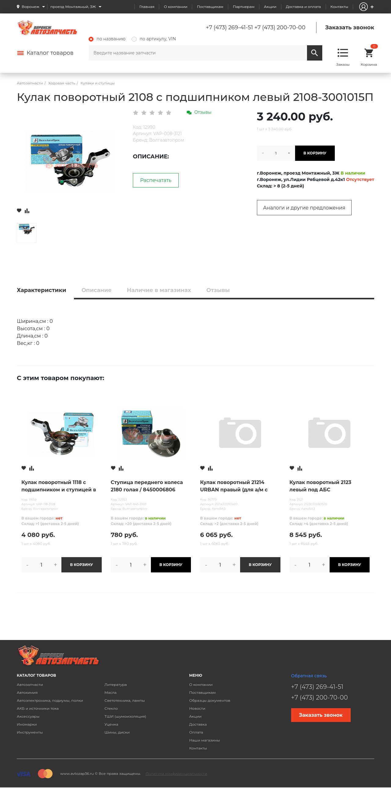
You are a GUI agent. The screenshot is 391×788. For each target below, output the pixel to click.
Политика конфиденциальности (176, 773)
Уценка (111, 724)
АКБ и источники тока (38, 708)
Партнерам (243, 6)
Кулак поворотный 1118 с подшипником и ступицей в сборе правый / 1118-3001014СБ (58, 486)
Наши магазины (204, 740)
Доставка (197, 724)
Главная (146, 6)
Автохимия (27, 692)
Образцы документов (209, 700)
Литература (115, 684)
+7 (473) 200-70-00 (279, 27)
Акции (270, 6)
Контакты (339, 6)
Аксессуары (28, 716)
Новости (197, 708)
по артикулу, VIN (154, 39)
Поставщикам (210, 6)
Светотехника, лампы (124, 700)
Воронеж (30, 6)
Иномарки (27, 724)
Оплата (196, 732)
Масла (110, 692)
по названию (107, 39)
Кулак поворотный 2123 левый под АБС (321, 486)
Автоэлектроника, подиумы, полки (50, 700)
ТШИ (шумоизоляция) (125, 716)
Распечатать (156, 180)
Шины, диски (117, 732)
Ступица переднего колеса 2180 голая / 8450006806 (147, 486)
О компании (175, 6)
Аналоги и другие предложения (304, 208)
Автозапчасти (30, 684)
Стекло (111, 708)
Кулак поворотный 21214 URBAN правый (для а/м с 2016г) (234, 486)
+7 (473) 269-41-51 (229, 27)
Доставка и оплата (303, 6)
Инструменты (30, 732)
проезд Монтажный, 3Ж (73, 6)
